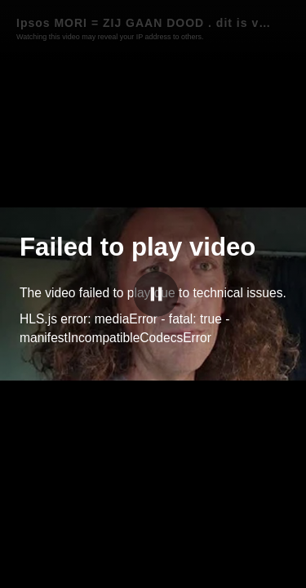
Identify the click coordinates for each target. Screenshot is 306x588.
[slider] (153, 555)
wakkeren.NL (229, 572)
